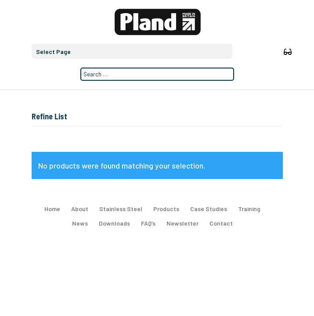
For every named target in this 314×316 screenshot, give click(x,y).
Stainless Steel (120, 208)
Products (166, 208)
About (79, 208)
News (80, 223)
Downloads (114, 223)
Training (249, 208)
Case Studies (208, 208)
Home (52, 208)
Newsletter (182, 223)
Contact (221, 223)
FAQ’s (148, 223)
